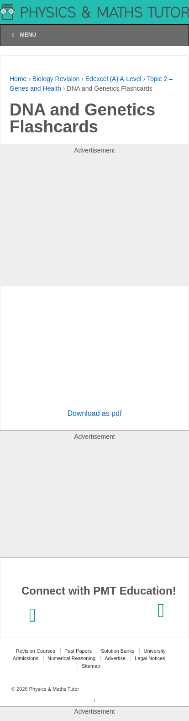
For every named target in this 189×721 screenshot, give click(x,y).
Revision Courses (35, 651)
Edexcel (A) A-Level (113, 78)
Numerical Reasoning (71, 658)
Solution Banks (117, 651)
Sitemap (91, 666)
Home (18, 78)
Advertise (115, 658)
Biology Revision (56, 78)
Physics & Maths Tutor (53, 689)
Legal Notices (150, 658)
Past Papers (78, 651)
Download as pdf (94, 413)
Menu (23, 35)
